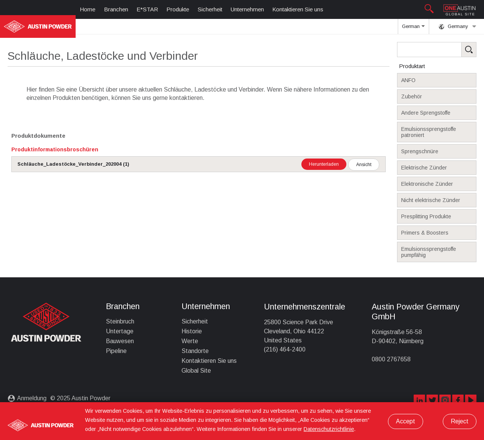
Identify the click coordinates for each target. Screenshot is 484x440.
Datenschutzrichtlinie (329, 429)
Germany (457, 26)
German (413, 28)
